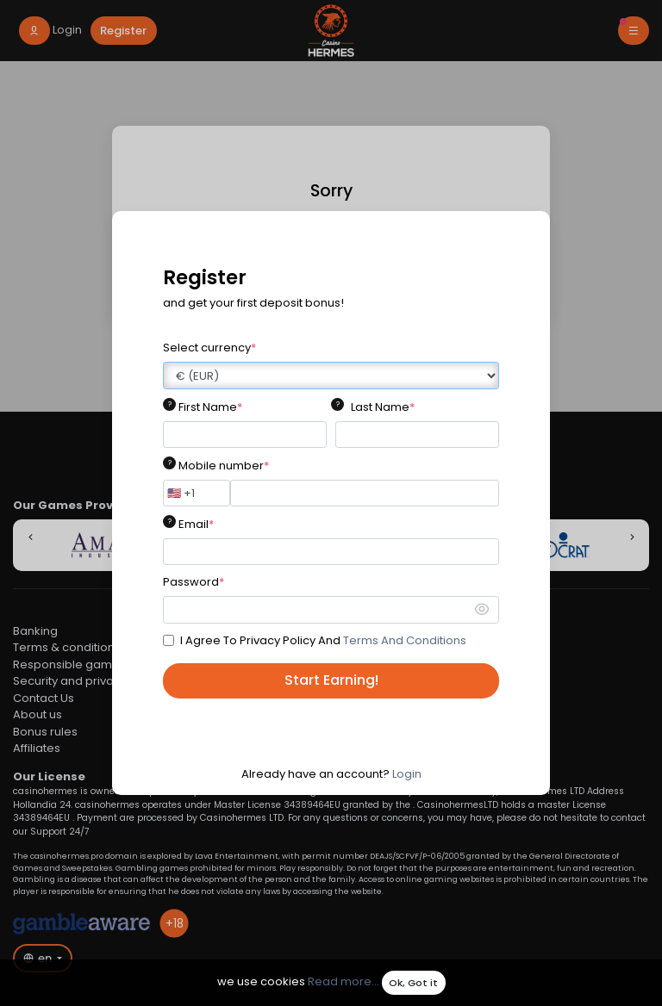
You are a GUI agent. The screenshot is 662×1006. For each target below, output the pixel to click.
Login (407, 774)
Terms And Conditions (404, 640)
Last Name (383, 407)
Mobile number (223, 465)
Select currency (209, 347)
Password (193, 582)
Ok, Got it (413, 983)
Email (196, 524)
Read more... (343, 982)
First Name (210, 407)
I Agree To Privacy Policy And (323, 640)
